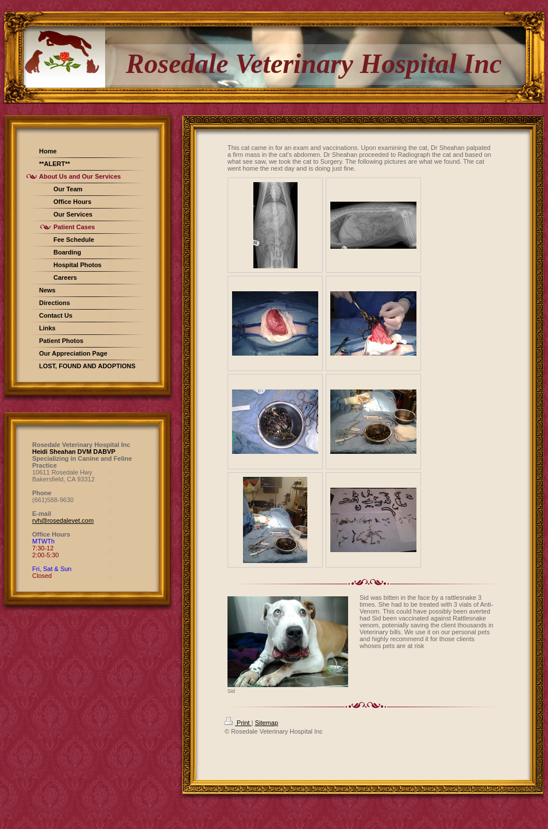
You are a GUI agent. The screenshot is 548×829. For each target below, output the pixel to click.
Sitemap (266, 722)
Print (238, 722)
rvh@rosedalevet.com (63, 520)
